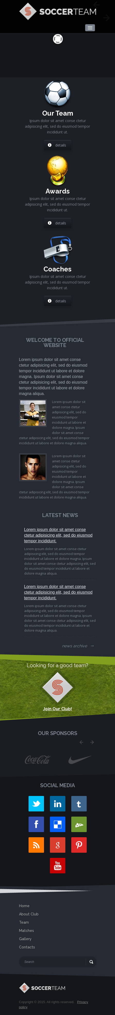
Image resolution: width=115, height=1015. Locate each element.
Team (24, 922)
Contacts (27, 947)
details (57, 145)
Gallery (25, 939)
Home (24, 906)
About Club (29, 914)
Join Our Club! (57, 709)
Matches (26, 931)
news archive (78, 645)
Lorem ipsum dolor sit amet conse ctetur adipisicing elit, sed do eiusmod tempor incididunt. (58, 535)
